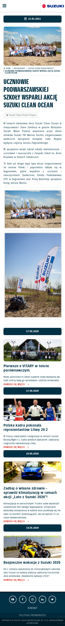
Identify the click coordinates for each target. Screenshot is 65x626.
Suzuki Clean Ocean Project (22, 115)
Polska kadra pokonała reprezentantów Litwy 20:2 (25, 427)
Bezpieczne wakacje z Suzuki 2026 (31, 562)
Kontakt (32, 608)
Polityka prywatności (32, 615)
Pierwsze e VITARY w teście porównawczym (26, 368)
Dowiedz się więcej (14, 385)
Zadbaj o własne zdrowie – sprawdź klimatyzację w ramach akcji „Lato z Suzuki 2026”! (30, 493)
